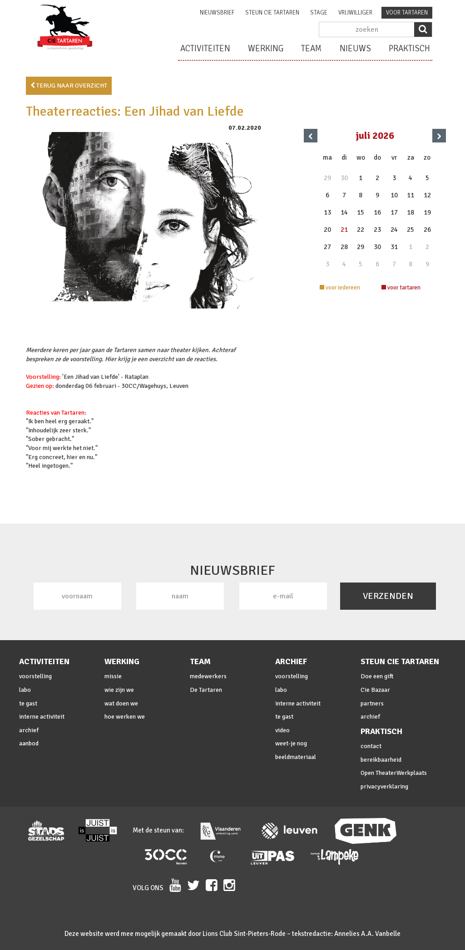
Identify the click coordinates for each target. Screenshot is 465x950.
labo (25, 690)
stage (318, 12)
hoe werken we (124, 716)
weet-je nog (291, 743)
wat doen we (121, 703)
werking (265, 48)
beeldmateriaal (295, 757)
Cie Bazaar (375, 690)
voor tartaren (407, 12)
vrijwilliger (355, 12)
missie (113, 676)
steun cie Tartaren (272, 12)
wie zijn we (119, 690)
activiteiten (205, 48)
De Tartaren (206, 690)
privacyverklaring (384, 786)
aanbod (29, 743)
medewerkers (208, 676)
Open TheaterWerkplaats (394, 773)
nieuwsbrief (217, 12)
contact (371, 746)
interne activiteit (41, 716)
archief (29, 730)
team (311, 48)
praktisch (409, 48)
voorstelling (35, 676)
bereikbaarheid (381, 760)
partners (372, 703)
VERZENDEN (388, 596)
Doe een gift (377, 676)
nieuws (355, 48)
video (282, 730)
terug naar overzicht (68, 85)
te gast (28, 703)
